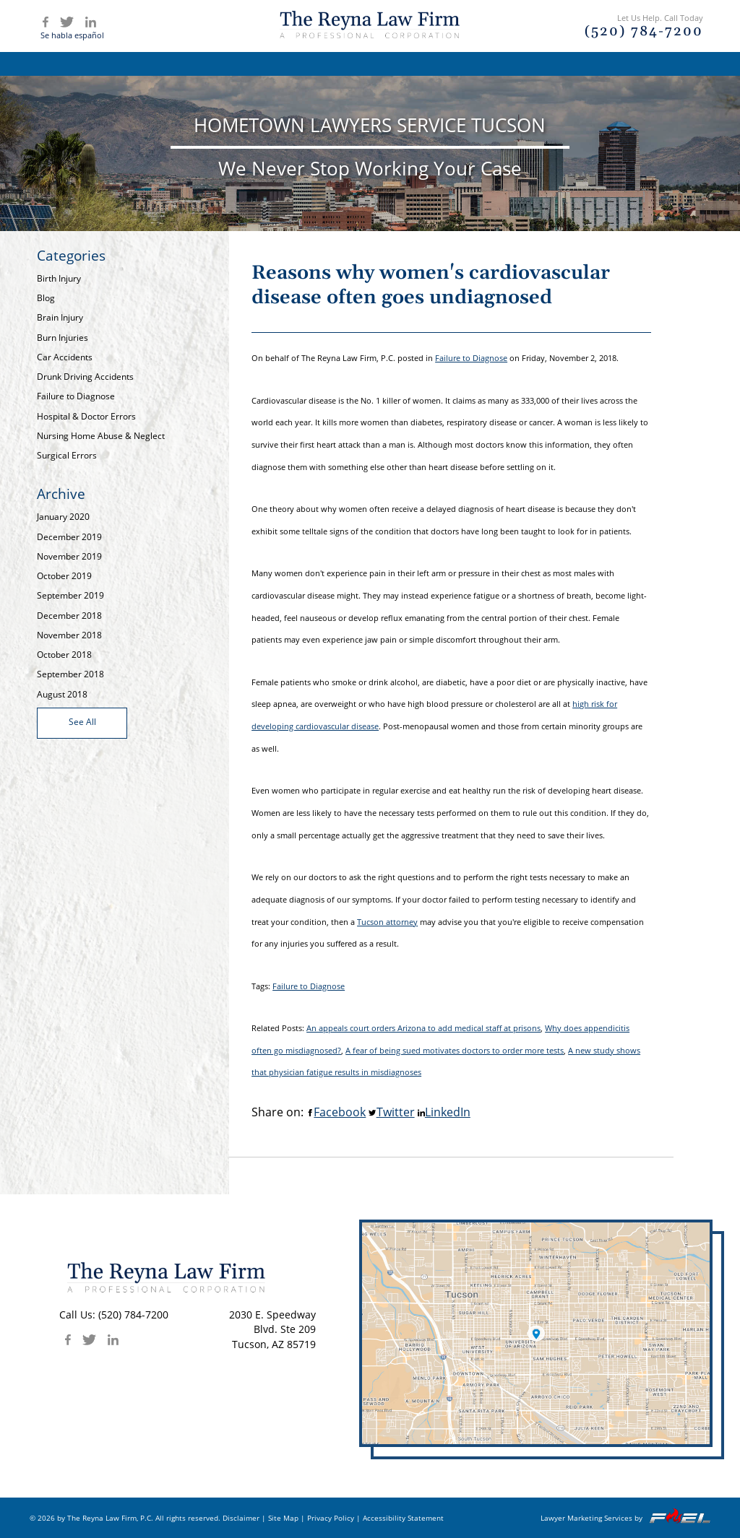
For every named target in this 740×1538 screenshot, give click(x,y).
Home (134, 64)
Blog (550, 64)
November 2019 (69, 556)
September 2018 (70, 674)
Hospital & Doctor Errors (86, 416)
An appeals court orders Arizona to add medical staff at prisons (423, 1027)
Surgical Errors (67, 455)
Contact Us (625, 64)
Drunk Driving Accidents (85, 376)
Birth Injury (59, 278)
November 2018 (69, 635)
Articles (481, 64)
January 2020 (63, 517)
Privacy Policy (330, 1518)
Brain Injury (60, 317)
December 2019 (69, 537)
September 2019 (70, 595)
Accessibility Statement (403, 1518)
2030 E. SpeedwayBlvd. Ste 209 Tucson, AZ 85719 (272, 1329)
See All (82, 722)
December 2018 (69, 615)
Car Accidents (64, 357)
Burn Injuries (62, 337)
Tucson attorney (387, 921)
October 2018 (64, 654)
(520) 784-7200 (133, 1314)
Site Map (283, 1518)
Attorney (305, 64)
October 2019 (64, 576)
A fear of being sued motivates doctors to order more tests (454, 1050)
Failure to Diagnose (76, 396)
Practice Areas (395, 64)
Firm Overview (215, 64)
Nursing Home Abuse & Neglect (101, 436)
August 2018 (62, 694)
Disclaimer (241, 1518)
